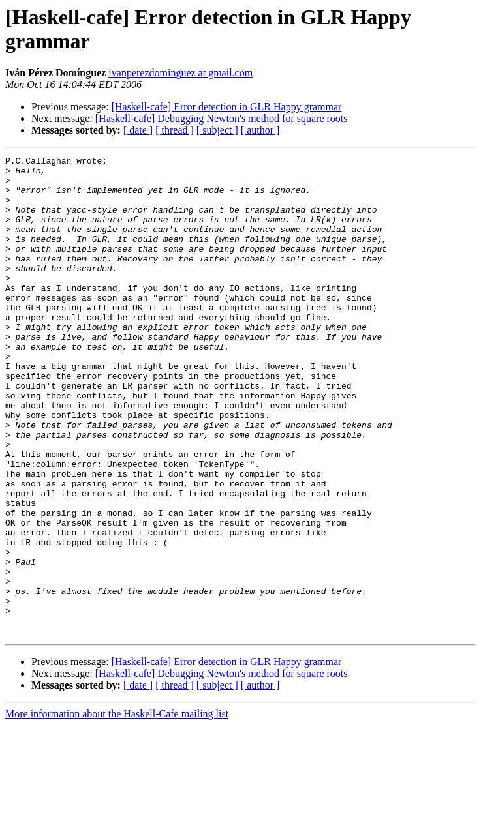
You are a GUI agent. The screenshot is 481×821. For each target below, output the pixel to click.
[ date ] (138, 130)
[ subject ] (217, 130)
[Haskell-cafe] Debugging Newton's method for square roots (221, 118)
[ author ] (260, 130)
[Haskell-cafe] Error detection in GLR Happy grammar (227, 106)
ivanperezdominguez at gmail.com (180, 72)
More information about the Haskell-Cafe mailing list (116, 809)
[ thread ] (174, 130)
